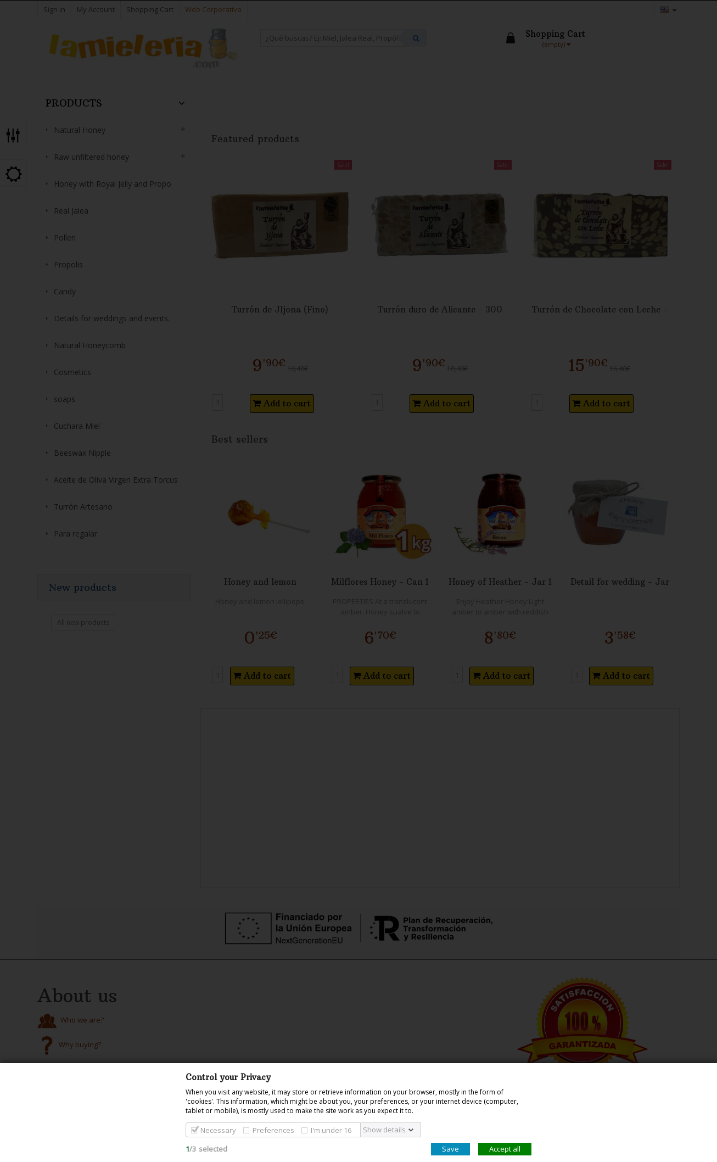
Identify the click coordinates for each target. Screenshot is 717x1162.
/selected (206, 1149)
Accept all (504, 1149)
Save (450, 1149)
